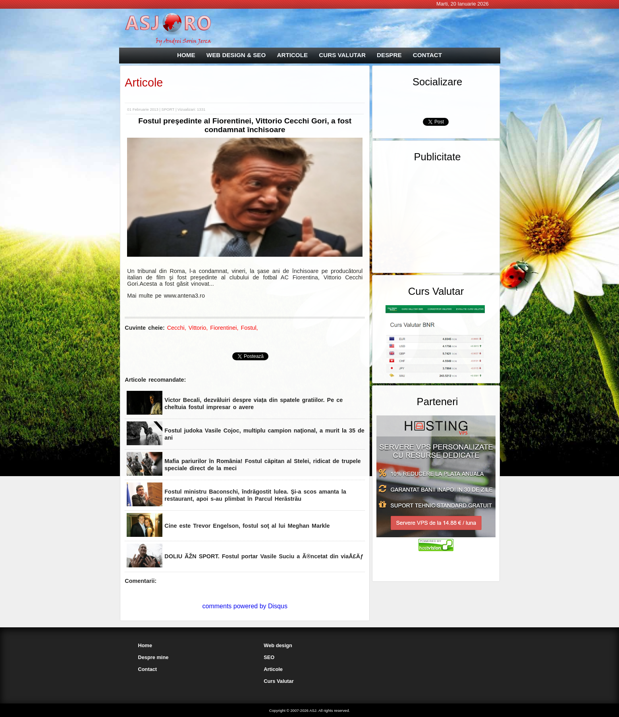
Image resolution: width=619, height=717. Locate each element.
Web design (278, 645)
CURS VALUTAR (342, 55)
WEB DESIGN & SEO (236, 55)
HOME (186, 55)
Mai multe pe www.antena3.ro (166, 295)
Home (145, 645)
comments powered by (244, 606)
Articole (144, 82)
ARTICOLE (292, 55)
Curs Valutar (278, 681)
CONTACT (427, 55)
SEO (269, 657)
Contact (147, 669)
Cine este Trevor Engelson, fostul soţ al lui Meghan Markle (247, 526)
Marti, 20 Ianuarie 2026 (462, 4)
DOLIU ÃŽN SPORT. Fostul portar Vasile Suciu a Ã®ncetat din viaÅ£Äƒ (263, 556)
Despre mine (153, 657)
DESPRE (389, 55)
